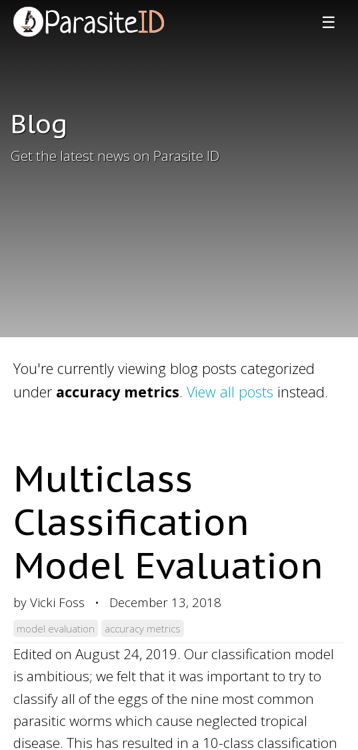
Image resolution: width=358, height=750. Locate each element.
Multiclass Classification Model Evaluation (168, 521)
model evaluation (56, 628)
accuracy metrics (143, 628)
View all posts (230, 391)
